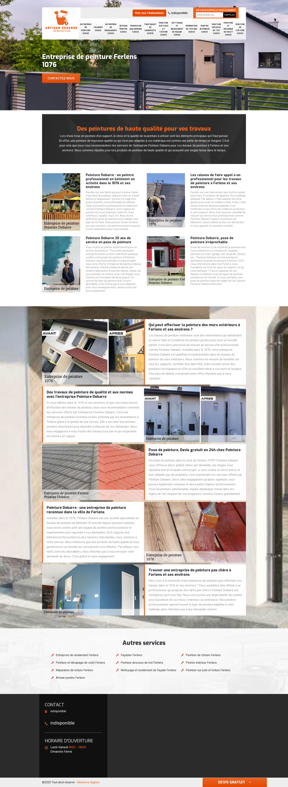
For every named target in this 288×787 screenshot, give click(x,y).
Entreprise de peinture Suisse (85, 29)
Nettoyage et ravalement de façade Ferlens (148, 670)
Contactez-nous (61, 78)
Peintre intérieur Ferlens (201, 662)
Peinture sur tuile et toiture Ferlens (208, 670)
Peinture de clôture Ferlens (203, 655)
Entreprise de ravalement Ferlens (77, 655)
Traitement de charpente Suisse (150, 29)
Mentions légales (88, 782)
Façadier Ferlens (131, 655)
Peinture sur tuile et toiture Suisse (163, 29)
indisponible (178, 13)
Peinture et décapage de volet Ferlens (80, 662)
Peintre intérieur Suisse (205, 29)
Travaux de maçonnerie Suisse (135, 29)
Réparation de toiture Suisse (191, 29)
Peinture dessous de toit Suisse (216, 29)
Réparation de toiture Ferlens (74, 670)
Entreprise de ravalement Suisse (111, 29)
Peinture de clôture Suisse (240, 29)
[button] (140, 107)
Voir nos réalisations (149, 13)
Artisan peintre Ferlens (70, 677)
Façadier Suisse (98, 28)
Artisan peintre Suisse (123, 29)
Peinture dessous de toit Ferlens (142, 662)
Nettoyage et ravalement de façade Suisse (177, 29)
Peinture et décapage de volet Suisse (228, 29)
